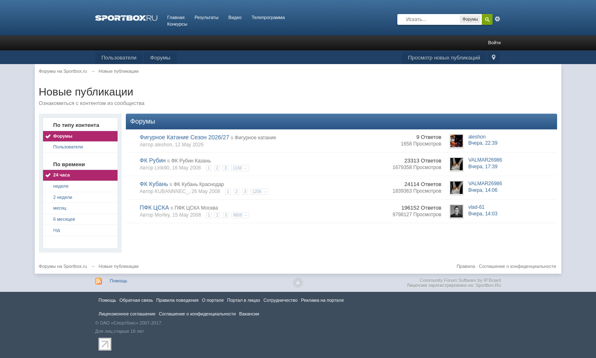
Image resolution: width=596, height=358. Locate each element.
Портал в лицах (243, 300)
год (56, 229)
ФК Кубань (154, 184)
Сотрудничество (280, 300)
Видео (235, 17)
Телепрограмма (268, 17)
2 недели (62, 197)
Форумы (160, 58)
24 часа (61, 174)
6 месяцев (64, 219)
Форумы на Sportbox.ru (63, 266)
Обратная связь (136, 300)
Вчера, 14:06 (482, 190)
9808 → (240, 215)
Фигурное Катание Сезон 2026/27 (184, 137)
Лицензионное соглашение (127, 313)
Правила (466, 266)
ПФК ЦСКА (154, 207)
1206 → (259, 191)
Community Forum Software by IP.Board (460, 280)
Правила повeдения (177, 300)
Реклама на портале (322, 300)
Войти (494, 42)
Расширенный (497, 19)
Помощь (118, 280)
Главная (176, 17)
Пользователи (119, 58)
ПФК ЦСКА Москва (196, 208)
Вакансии (249, 313)
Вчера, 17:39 (482, 166)
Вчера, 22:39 (482, 143)
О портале (213, 300)
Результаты (207, 17)
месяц (59, 207)
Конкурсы (177, 23)
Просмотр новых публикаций (444, 58)
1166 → (240, 168)
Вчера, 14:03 (482, 214)
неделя (61, 186)
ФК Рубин (153, 160)
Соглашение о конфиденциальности (517, 266)
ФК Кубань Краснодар (198, 184)
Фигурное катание (255, 138)
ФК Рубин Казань (191, 161)
